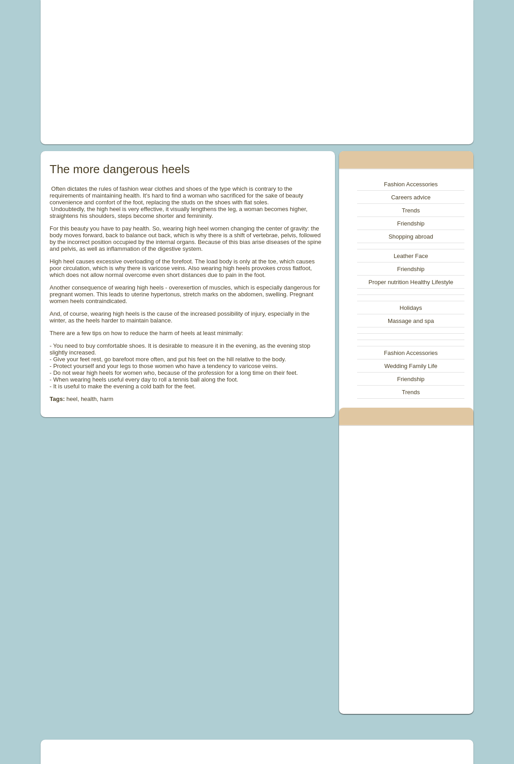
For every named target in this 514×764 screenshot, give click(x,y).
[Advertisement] (174, 72)
